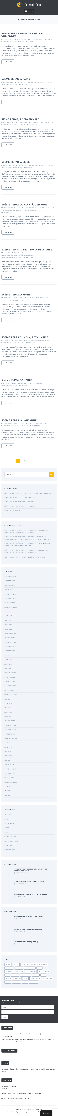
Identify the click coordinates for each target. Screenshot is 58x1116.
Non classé (35, 297)
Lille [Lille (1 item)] (7, 975)
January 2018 (9, 677)
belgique (6, 167)
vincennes (21, 41)
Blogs (36, 39)
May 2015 (7, 791)
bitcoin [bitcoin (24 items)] (33, 964)
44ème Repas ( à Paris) (16, 380)
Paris (13, 257)
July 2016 (7, 743)
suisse (26, 425)
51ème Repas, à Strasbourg (20, 119)
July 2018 (7, 655)
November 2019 (10, 598)
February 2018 (10, 673)
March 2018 (9, 668)
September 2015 (10, 782)
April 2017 (8, 712)
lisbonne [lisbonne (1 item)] (15, 975)
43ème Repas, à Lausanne (19, 420)
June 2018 (8, 660)
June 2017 (8, 703)
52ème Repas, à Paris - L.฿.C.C (15, 557)
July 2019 (7, 611)
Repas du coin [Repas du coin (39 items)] (35, 978)
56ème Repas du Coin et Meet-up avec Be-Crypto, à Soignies (27, 493)
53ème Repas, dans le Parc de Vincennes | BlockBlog (25, 550)
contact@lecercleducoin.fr (12, 1098)
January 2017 (9, 721)
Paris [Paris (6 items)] (43, 975)
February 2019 (10, 633)
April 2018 (8, 664)
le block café (20, 210)
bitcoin (5, 41)
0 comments (31, 41)
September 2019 (10, 607)
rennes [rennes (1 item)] (17, 978)
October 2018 (9, 651)
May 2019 (7, 620)
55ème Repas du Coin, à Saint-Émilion (19, 497)
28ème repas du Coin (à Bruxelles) (28, 929)
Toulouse (21, 342)
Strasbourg (22, 124)
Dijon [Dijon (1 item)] (39, 968)
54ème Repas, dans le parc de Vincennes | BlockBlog (25, 530)
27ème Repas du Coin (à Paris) (26, 942)
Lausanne (11, 425)
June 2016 (8, 747)
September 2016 (10, 738)
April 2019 (8, 625)
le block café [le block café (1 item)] (31, 971)
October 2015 (9, 778)
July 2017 (7, 699)
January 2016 (9, 765)
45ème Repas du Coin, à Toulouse (24, 337)
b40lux (5, 210)
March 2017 (8, 716)
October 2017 (9, 690)
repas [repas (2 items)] (25, 978)
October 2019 (9, 603)
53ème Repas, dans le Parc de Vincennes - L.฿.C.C (23, 543)
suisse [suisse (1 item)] (7, 982)
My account (20, 1112)
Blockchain (32, 207)
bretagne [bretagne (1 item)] (19, 968)
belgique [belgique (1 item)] (24, 964)
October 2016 (9, 734)
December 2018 (10, 642)
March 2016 (8, 760)
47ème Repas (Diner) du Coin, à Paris (26, 249)
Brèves (41, 39)
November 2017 (10, 686)
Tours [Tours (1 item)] (25, 982)
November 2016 (10, 730)
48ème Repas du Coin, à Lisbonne (24, 204)
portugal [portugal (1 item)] (8, 978)
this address (43, 1069)
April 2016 (8, 756)
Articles (7, 815)
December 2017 (10, 681)
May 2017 (7, 708)
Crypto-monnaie (10, 837)
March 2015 (8, 795)
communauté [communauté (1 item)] (29, 968)
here (3, 1042)
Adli (41, 1109)
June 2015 (8, 786)
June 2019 (8, 616)
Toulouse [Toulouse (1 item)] (16, 982)
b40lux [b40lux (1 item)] (15, 964)
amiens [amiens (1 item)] (7, 964)
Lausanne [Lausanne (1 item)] (19, 971)
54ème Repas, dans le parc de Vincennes (20, 502)
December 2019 (10, 594)
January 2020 (9, 590)
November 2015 (10, 773)
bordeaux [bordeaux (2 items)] (9, 968)
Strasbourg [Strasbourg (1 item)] (47, 978)
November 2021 (10, 576)
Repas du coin (48, 39)
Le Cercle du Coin (11, 841)
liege (11, 167)
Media (39, 1112)
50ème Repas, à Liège (15, 162)
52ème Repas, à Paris (15, 79)
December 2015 (10, 769)
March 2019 (8, 629)
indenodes (11, 210)
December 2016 (10, 725)
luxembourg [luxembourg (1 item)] (25, 975)
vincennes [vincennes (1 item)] (33, 982)
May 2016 (7, 751)
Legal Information (30, 1112)
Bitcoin (31, 39)
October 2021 (9, 581)
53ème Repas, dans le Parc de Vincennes (20, 506)
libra (10, 257)
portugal (34, 210)
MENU (29, 11)
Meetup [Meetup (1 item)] (35, 975)
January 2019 (9, 638)
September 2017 (10, 695)
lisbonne (28, 210)
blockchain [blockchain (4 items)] (43, 964)
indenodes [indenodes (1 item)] (9, 971)
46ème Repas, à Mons (15, 294)
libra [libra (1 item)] (40, 971)
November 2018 (10, 646)
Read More (8, 61)
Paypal (3, 1071)
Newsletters (11, 1112)
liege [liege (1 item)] (47, 971)
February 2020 (10, 585)
